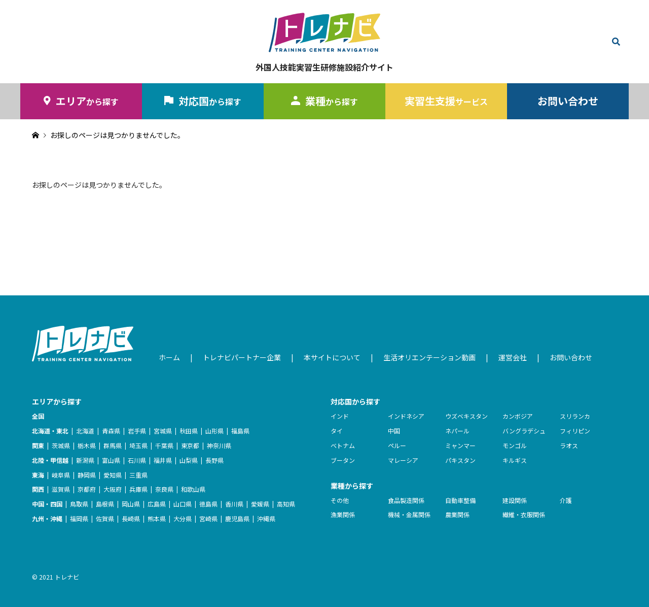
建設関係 (514, 500)
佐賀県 (105, 518)
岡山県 (131, 503)
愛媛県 (260, 503)
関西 (38, 489)
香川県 (234, 503)
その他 (340, 500)
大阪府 (112, 489)
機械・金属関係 (409, 514)
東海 (38, 474)
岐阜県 (61, 474)
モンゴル (514, 445)
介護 (566, 500)
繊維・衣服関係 (523, 514)
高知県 (286, 503)
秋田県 (188, 430)
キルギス (514, 460)
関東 (38, 445)
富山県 (111, 460)
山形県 (214, 430)
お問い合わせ (567, 100)
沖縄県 (266, 518)
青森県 (111, 430)
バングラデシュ (524, 430)
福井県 (163, 460)
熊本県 (157, 518)
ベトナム (343, 445)
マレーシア (403, 460)
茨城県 (61, 445)
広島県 (157, 503)
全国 (38, 416)
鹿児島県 (237, 518)
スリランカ (575, 416)
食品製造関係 (406, 500)
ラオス (569, 445)
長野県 (214, 460)
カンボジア (517, 416)
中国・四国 (47, 503)
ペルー (397, 445)
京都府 (87, 489)
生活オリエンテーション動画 (429, 357)
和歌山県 (193, 489)
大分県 (182, 518)
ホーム (169, 357)
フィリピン (575, 430)
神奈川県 (219, 445)
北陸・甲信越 (50, 460)
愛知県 (112, 474)
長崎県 (131, 518)
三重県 (138, 474)
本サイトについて (332, 357)
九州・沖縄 (47, 518)
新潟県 (85, 460)
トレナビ (67, 576)
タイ (337, 430)
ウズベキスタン (466, 416)
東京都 (190, 445)
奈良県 (164, 489)
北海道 (85, 430)
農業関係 (457, 514)
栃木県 (87, 445)
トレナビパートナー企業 (242, 357)
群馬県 (112, 445)
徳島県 (208, 503)
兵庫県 (138, 489)
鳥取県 (79, 503)
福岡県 (79, 518)
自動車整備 (460, 500)
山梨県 (188, 460)
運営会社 (512, 357)
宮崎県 (208, 518)
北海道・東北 (50, 430)
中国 (394, 430)
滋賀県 (61, 489)
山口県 (182, 503)
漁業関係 (343, 514)
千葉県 (164, 445)
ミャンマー (460, 445)
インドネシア (406, 416)
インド (340, 416)
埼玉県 (138, 445)
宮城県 (163, 430)
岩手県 (137, 430)
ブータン (343, 460)
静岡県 (87, 474)
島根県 (105, 503)
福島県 (240, 430)
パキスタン (460, 460)
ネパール (457, 430)
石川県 (137, 460)
